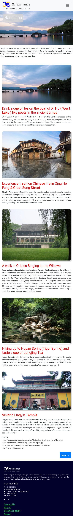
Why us (7, 507)
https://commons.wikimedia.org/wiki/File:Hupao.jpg (22, 442)
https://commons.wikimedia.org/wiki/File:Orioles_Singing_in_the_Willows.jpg (32, 440)
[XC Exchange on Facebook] (5, 499)
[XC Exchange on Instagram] (9, 499)
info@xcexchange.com (13, 489)
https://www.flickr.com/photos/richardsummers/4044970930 (26, 445)
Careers (7, 514)
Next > (65, 455)
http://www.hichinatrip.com (12, 448)
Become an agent (12, 510)
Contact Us (9, 504)
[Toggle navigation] (67, 5)
